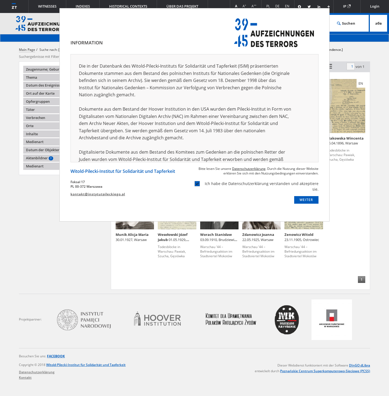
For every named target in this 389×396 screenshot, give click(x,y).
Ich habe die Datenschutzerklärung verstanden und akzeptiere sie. (256, 186)
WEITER (306, 199)
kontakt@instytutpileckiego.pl (98, 194)
